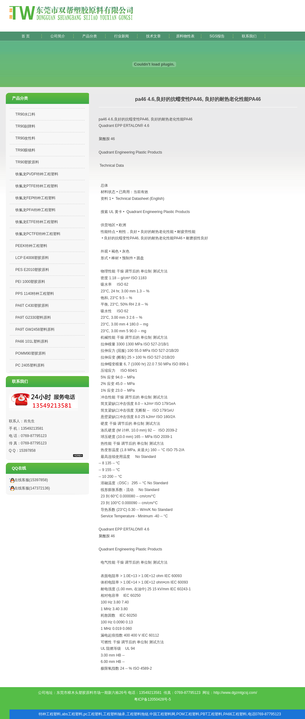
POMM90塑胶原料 (30, 353)
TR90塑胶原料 (27, 162)
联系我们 (249, 36)
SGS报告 (217, 36)
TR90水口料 (25, 114)
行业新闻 (121, 36)
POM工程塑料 (187, 714)
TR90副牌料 (25, 126)
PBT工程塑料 (211, 714)
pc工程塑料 (92, 714)
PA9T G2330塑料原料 (33, 317)
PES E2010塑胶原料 (32, 270)
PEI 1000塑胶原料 (30, 282)
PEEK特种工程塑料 (31, 246)
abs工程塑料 (72, 714)
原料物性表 (185, 36)
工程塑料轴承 (114, 714)
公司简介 (57, 36)
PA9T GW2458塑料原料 (35, 329)
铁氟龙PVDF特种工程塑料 (36, 174)
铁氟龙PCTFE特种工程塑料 (37, 234)
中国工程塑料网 (162, 714)
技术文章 (153, 36)
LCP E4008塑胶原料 (32, 258)
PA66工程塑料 (235, 714)
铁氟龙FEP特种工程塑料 (35, 198)
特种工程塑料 (50, 714)
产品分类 (89, 36)
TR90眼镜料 (25, 150)
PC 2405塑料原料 (29, 365)
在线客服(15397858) (27, 480)
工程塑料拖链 (137, 714)
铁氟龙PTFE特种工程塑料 (36, 186)
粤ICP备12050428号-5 (152, 699)
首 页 (25, 36)
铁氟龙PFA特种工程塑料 (35, 210)
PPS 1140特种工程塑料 (34, 293)
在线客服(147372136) (28, 488)
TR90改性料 (25, 138)
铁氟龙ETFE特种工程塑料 (36, 222)
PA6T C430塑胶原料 (32, 305)
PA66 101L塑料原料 (31, 341)
